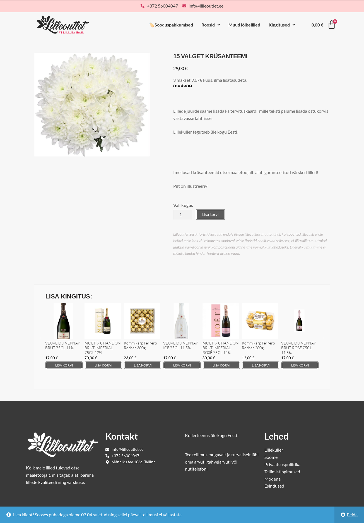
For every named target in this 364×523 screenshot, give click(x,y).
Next (323, 337)
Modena (272, 478)
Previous (41, 337)
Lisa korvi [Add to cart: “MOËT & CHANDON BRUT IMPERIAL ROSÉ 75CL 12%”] (221, 365)
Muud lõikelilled (244, 24)
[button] (210, 24)
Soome (271, 457)
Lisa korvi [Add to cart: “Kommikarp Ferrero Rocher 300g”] (143, 365)
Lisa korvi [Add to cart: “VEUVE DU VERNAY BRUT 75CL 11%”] (64, 365)
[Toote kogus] (182, 215)
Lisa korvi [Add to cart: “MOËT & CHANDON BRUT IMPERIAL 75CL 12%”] (103, 365)
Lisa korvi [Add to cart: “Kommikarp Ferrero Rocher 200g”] (261, 365)
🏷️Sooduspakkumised (171, 24)
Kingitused (282, 24)
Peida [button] (352, 514)
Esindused (274, 485)
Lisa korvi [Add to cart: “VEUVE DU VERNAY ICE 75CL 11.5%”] (182, 365)
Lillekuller (273, 449)
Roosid (210, 24)
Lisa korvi (210, 214)
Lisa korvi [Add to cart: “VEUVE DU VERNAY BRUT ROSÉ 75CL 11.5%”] (300, 365)
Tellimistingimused (282, 471)
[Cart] (324, 25)
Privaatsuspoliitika (282, 464)
